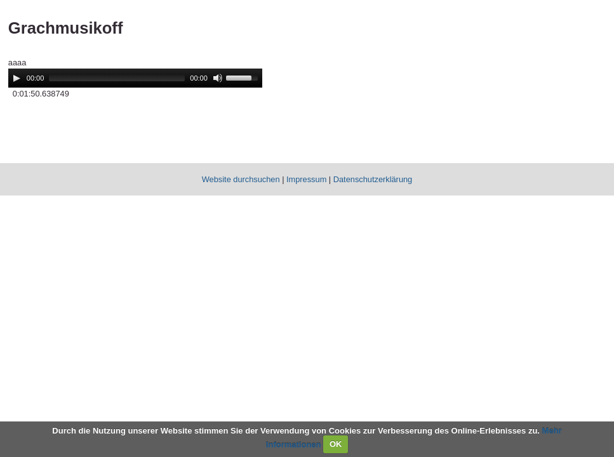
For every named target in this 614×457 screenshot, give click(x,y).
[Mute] (218, 78)
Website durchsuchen (241, 179)
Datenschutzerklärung (372, 179)
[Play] (16, 78)
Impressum (306, 179)
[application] (135, 78)
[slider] (117, 78)
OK (336, 444)
